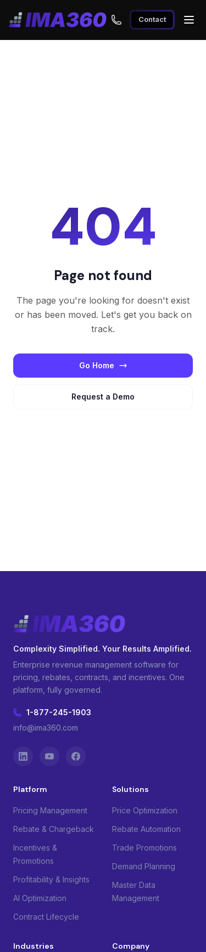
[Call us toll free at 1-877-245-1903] (116, 20)
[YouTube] (49, 756)
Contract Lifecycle (46, 916)
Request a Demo (103, 396)
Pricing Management (50, 810)
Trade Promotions (144, 847)
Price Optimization (144, 810)
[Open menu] (189, 20)
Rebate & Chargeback (53, 829)
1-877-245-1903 (52, 712)
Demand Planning (143, 866)
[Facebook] (76, 756)
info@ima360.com (45, 727)
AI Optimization (39, 898)
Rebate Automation (146, 829)
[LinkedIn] (23, 756)
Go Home (103, 365)
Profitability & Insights (51, 879)
